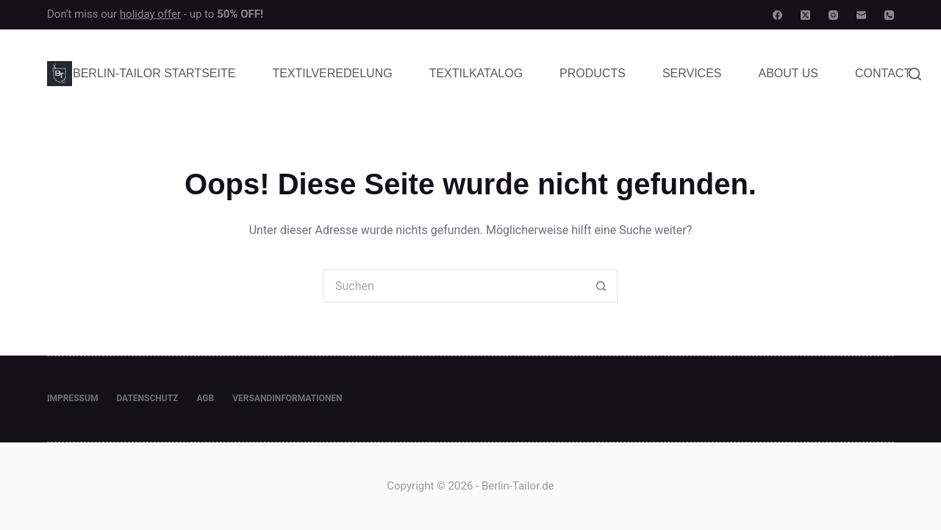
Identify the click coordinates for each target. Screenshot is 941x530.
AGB (205, 398)
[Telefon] (889, 15)
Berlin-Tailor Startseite (154, 73)
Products (592, 73)
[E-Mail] (861, 15)
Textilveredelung (332, 73)
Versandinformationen (287, 398)
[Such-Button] (601, 286)
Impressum (72, 398)
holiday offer (150, 14)
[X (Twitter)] (805, 15)
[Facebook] (777, 15)
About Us (789, 73)
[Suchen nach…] (453, 286)
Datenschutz (147, 398)
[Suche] (915, 74)
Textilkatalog (476, 73)
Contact (883, 73)
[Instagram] (833, 15)
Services (692, 73)
